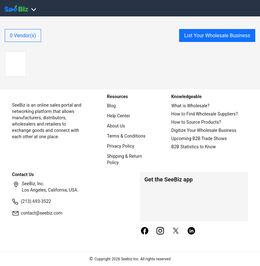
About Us (116, 125)
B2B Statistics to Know (193, 146)
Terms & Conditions (126, 136)
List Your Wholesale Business (217, 35)
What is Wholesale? (190, 105)
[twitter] (176, 231)
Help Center (118, 115)
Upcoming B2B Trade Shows (199, 138)
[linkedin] (191, 231)
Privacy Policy (120, 146)
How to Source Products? (196, 122)
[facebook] (144, 231)
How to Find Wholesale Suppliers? (204, 113)
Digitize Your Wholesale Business (203, 130)
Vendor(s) (23, 35)
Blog (111, 105)
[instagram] (160, 231)
